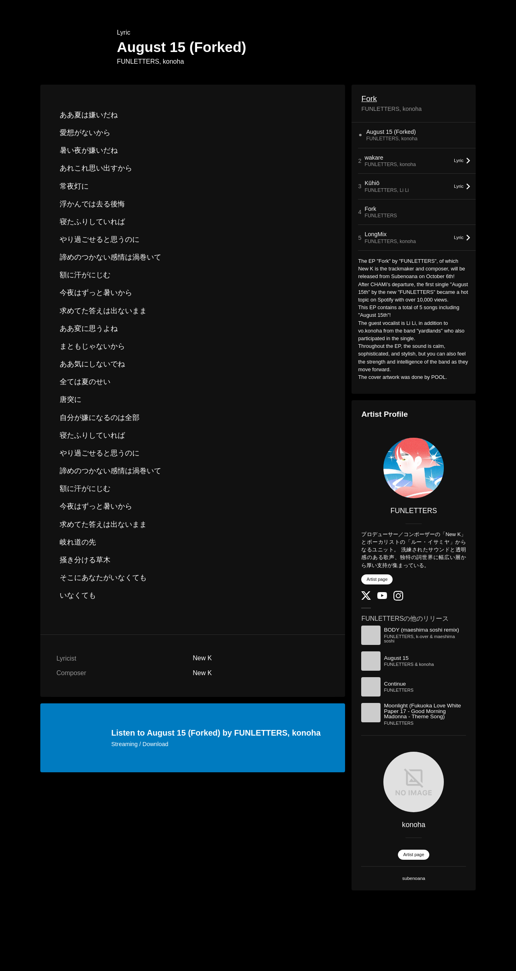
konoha (413, 825)
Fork (369, 98)
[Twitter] (366, 598)
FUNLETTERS (414, 511)
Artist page (376, 579)
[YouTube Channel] (382, 597)
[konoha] (413, 782)
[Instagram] (398, 599)
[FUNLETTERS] (413, 468)
